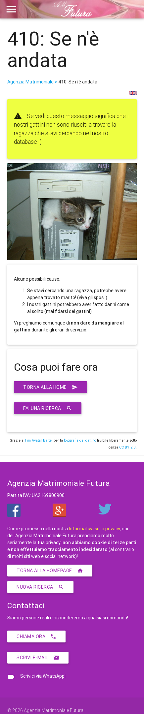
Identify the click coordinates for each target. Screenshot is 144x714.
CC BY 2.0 (127, 447)
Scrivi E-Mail (38, 658)
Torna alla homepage (50, 570)
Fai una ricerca (47, 408)
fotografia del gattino (80, 440)
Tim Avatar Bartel (38, 440)
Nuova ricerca (40, 587)
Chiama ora (36, 636)
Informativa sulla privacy (94, 529)
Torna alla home (50, 387)
